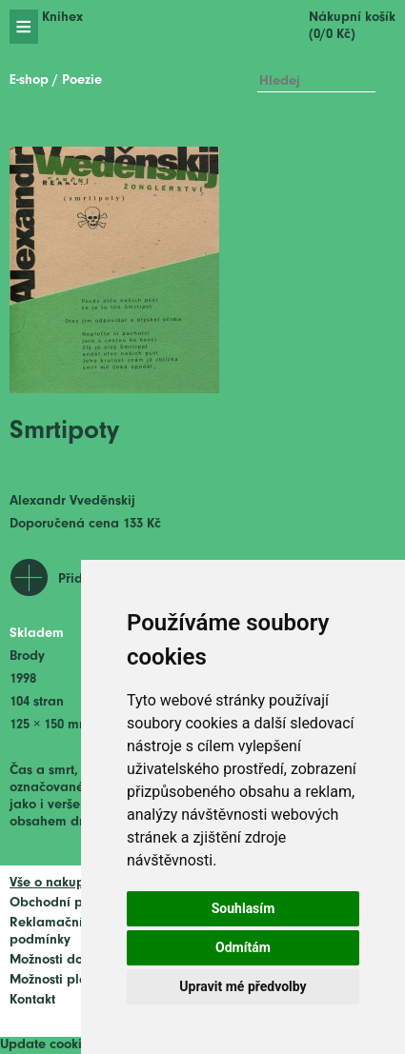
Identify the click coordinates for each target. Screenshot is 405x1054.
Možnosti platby (58, 980)
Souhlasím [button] (243, 908)
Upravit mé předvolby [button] (242, 986)
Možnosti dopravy (64, 960)
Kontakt (32, 1000)
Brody (27, 656)
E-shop (29, 80)
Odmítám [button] (243, 947)
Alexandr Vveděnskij (72, 501)
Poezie (82, 80)
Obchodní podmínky (72, 903)
